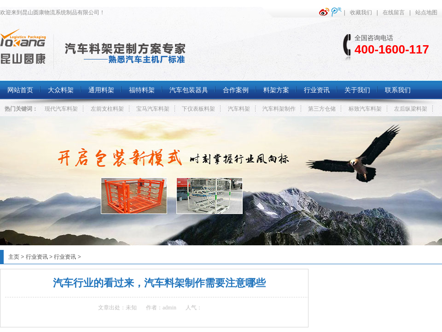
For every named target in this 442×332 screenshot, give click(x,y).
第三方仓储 (322, 109)
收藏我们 (361, 12)
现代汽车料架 (61, 109)
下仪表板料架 (198, 109)
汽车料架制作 (279, 109)
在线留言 (394, 12)
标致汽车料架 (365, 109)
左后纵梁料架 (410, 109)
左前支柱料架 (107, 109)
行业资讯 (37, 257)
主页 (13, 257)
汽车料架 (239, 109)
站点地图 (426, 12)
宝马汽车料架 (152, 109)
